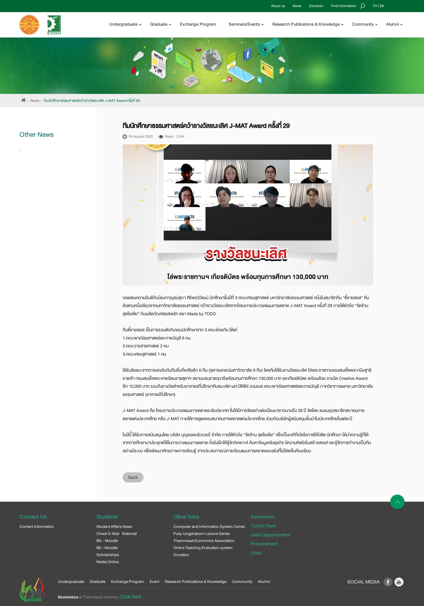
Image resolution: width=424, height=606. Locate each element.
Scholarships (107, 554)
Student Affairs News (114, 526)
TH (375, 6)
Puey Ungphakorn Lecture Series (201, 533)
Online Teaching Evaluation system (203, 547)
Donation (316, 6)
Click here (130, 596)
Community (242, 581)
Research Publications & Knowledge (195, 581)
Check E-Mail (107, 533)
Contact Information (36, 526)
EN (382, 6)
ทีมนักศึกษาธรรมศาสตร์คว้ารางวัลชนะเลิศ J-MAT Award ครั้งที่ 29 (92, 101)
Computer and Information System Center (209, 526)
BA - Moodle (107, 540)
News (297, 6)
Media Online (107, 561)
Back (133, 477)
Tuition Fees (263, 526)
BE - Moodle (107, 547)
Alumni (264, 581)
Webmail (129, 533)
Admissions (263, 517)
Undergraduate (71, 581)
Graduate (97, 581)
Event (154, 581)
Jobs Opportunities (270, 535)
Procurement (264, 544)
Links (256, 553)
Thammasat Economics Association (204, 540)
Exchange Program (198, 24)
